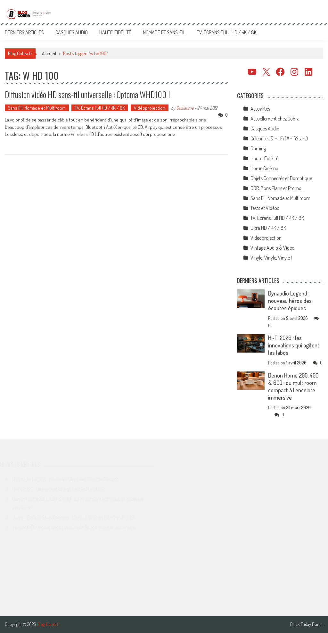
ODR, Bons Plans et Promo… (277, 188)
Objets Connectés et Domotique (281, 178)
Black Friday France (306, 624)
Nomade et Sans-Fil (164, 32)
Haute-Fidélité (115, 32)
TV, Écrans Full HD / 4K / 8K (227, 32)
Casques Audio (71, 32)
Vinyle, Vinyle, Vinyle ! (271, 257)
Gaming (258, 148)
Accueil (49, 53)
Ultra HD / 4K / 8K (268, 228)
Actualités (260, 108)
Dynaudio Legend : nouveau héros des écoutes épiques (290, 301)
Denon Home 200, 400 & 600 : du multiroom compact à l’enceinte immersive (293, 386)
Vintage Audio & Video (272, 248)
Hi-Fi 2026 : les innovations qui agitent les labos (293, 345)
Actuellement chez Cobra (274, 118)
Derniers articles (24, 32)
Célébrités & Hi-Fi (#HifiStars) (279, 138)
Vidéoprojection (149, 108)
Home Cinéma (264, 168)
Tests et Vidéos (264, 208)
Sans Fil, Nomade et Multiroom (37, 108)
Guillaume (184, 108)
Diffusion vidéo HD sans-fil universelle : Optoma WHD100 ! (87, 94)
